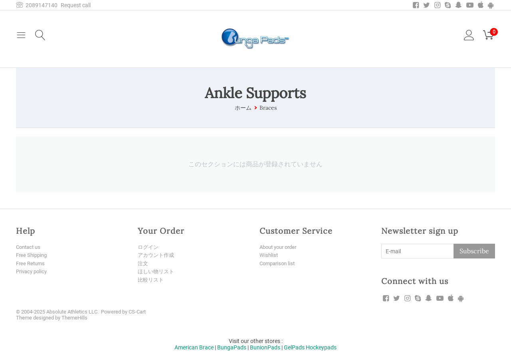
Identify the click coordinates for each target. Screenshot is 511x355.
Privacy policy (33, 271)
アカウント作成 (157, 255)
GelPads (294, 346)
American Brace (194, 346)
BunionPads (265, 346)
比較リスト (152, 280)
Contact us (29, 247)
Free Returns (32, 263)
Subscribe (474, 251)
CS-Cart (137, 311)
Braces (268, 107)
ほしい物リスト (157, 271)
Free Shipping (33, 255)
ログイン (149, 247)
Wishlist (269, 255)
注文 (143, 263)
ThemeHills (74, 317)
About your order (280, 247)
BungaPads (231, 346)
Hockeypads (321, 346)
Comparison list (278, 263)
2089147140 (36, 5)
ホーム (243, 107)
